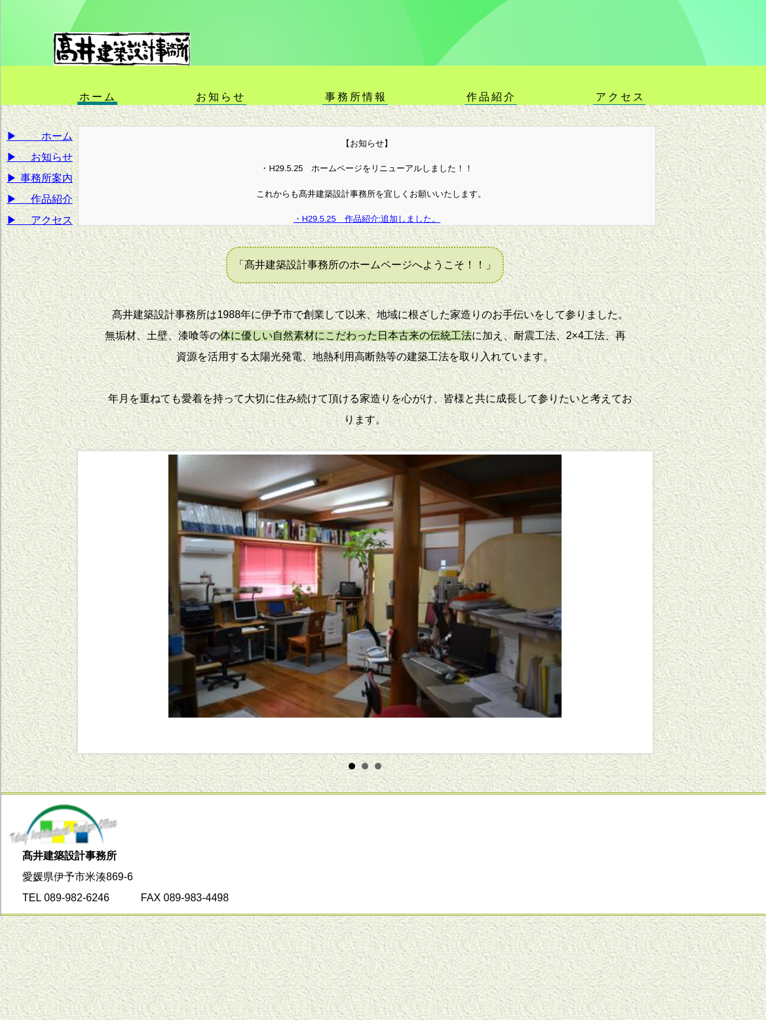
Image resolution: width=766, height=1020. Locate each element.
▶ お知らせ (39, 157)
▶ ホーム (39, 136)
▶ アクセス (39, 220)
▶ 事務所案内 (39, 178)
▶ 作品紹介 (39, 199)
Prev (98, 602)
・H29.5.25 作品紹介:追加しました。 (367, 219)
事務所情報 (356, 96)
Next (632, 602)
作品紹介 (492, 96)
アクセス (621, 96)
